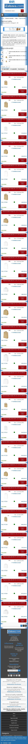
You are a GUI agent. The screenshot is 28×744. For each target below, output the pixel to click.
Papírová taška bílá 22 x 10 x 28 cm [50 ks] (14, 165)
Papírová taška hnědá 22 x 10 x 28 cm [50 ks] (14, 96)
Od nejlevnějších (5, 69)
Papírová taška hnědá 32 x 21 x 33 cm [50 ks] (14, 303)
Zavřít (9, 742)
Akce (25, 15)
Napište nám (14, 723)
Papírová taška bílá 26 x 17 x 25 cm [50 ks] (14, 234)
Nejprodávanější (14, 718)
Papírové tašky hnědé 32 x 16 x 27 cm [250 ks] (14, 534)
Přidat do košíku (22, 91)
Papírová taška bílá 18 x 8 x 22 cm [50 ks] (14, 119)
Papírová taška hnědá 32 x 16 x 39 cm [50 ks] (14, 326)
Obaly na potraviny (18, 735)
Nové (20, 15)
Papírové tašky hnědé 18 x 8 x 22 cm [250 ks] (14, 395)
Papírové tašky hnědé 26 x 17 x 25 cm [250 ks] (14, 464)
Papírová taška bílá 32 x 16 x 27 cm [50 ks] (14, 280)
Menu (7, 15)
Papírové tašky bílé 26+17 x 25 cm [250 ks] (14, 557)
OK (1, 742)
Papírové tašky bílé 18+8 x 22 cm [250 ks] (14, 418)
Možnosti (5, 742)
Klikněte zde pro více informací (14, 684)
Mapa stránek (14, 730)
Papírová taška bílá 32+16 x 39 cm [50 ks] (14, 349)
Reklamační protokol (14, 661)
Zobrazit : (3, 66)
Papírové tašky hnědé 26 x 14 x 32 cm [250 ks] (14, 511)
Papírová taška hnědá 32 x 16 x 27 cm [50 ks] (14, 211)
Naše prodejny (14, 720)
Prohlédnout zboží (16, 79)
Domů (2, 18)
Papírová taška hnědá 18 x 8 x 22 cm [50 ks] (14, 73)
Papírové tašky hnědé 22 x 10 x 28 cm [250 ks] (14, 441)
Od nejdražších (13, 69)
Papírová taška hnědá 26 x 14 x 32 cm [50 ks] (14, 188)
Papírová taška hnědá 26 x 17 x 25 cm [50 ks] (14, 142)
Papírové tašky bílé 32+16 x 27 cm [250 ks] (14, 603)
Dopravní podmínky (8, 647)
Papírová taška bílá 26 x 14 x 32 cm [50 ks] (14, 257)
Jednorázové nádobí (7, 735)
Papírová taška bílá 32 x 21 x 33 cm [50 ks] (14, 372)
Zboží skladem (21, 69)
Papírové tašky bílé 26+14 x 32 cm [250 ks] (14, 580)
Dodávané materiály (14, 727)
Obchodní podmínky (8, 646)
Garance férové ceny (19, 648)
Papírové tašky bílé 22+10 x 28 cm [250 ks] (14, 488)
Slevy (14, 713)
